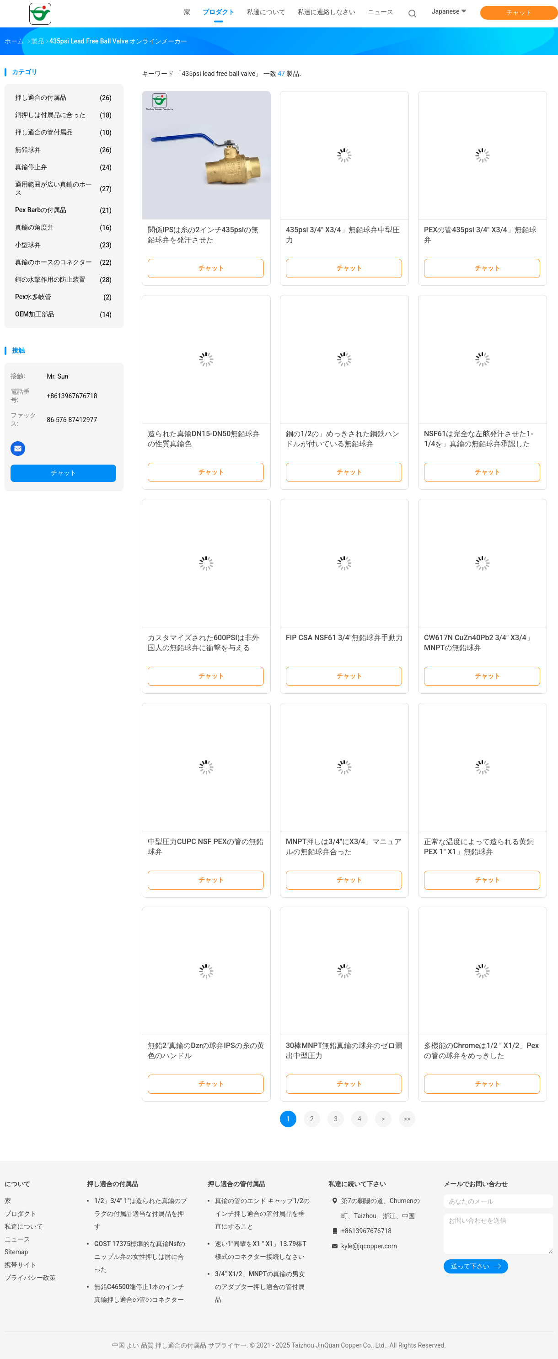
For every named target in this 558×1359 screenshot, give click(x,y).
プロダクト (21, 1213)
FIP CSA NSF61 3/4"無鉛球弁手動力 (344, 637)
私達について (24, 1226)
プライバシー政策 (30, 1277)
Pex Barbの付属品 (63, 210)
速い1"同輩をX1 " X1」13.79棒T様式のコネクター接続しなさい (260, 1250)
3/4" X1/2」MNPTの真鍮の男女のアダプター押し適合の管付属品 (260, 1286)
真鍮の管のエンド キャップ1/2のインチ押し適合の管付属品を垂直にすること (262, 1213)
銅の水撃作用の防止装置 (63, 279)
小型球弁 (63, 245)
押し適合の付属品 (63, 97)
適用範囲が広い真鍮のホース (63, 188)
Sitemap (16, 1252)
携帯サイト (21, 1264)
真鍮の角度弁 (63, 227)
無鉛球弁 (63, 150)
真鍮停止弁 (63, 167)
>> (407, 1119)
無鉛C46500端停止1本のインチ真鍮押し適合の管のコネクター (139, 1293)
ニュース (17, 1239)
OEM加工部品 (63, 314)
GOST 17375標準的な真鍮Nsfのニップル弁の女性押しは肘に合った (139, 1256)
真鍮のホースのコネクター (63, 262)
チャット (519, 12)
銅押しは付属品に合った (63, 115)
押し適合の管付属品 (63, 132)
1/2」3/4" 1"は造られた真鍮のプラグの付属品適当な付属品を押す (140, 1213)
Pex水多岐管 (63, 297)
